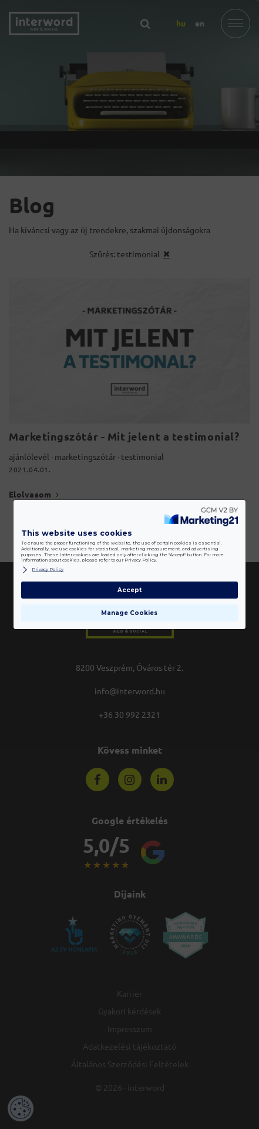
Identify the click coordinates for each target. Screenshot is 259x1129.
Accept (129, 590)
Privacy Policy (42, 570)
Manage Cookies (129, 613)
